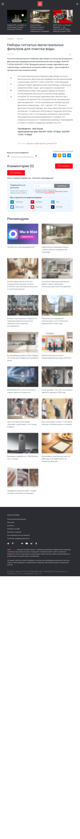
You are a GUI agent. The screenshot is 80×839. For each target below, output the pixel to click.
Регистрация (11, 519)
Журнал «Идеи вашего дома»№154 (42, 143)
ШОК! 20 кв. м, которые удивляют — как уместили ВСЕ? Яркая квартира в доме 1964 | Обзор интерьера (62, 29)
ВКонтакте (17, 207)
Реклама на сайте (13, 529)
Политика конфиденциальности (18, 538)
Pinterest (36, 202)
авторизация (21, 519)
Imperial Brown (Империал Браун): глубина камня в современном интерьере (39, 28)
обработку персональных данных (58, 191)
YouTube (36, 207)
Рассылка (10, 522)
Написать (65, 166)
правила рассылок (49, 192)
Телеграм (16, 202)
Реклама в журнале (14, 532)
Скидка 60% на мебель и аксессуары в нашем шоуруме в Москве (16, 27)
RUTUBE (56, 207)
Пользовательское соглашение (18, 535)
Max (55, 202)
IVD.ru (13, 550)
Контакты (10, 526)
